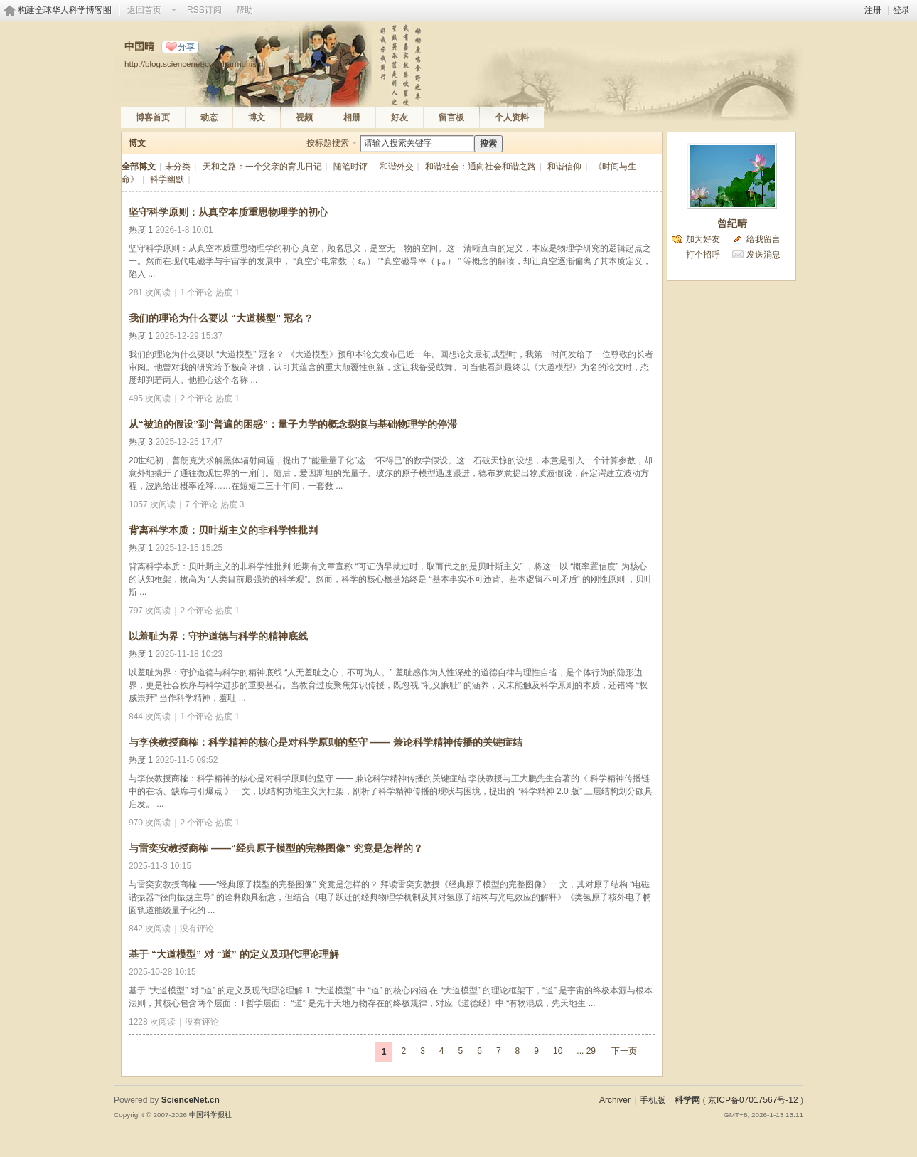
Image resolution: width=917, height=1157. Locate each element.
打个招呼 (703, 255)
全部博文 (139, 166)
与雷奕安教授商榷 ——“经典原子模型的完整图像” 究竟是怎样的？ (276, 848)
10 (557, 1051)
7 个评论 (201, 504)
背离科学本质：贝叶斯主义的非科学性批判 (223, 530)
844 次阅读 (150, 717)
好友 (399, 117)
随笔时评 (350, 166)
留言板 (451, 117)
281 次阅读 (150, 292)
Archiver (615, 1100)
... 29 (586, 1051)
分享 (186, 47)
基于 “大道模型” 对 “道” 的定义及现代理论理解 (234, 954)
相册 (351, 117)
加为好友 (703, 239)
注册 (872, 10)
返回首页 (144, 10)
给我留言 (763, 239)
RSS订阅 (204, 10)
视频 (304, 117)
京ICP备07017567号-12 (753, 1100)
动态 (209, 117)
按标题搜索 (327, 143)
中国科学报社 (210, 1115)
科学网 (687, 1100)
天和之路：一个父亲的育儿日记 (262, 166)
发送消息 (763, 255)
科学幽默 (167, 179)
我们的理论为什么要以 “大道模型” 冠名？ (221, 318)
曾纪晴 (732, 223)
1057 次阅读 (152, 504)
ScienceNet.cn (190, 1100)
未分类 (178, 166)
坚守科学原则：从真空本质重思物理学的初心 (228, 212)
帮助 (244, 10)
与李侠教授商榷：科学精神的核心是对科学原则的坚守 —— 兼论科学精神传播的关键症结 (325, 742)
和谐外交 (397, 166)
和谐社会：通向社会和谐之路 (480, 166)
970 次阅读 (150, 823)
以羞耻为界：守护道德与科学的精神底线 (218, 636)
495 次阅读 (150, 398)
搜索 (488, 144)
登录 (901, 10)
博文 (256, 117)
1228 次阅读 (152, 1022)
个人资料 (512, 117)
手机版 (652, 1100)
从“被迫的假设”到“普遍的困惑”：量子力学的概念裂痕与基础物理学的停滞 (293, 424)
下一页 (624, 1051)
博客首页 (153, 117)
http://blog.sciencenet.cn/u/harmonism (194, 63)
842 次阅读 (150, 929)
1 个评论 (196, 292)
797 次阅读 (150, 611)
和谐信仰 (564, 166)
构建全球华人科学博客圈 (65, 10)
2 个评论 (196, 398)
